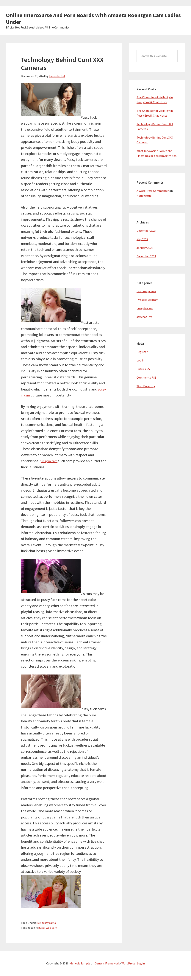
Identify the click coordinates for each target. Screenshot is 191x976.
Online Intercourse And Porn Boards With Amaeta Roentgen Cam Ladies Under (93, 18)
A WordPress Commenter (153, 191)
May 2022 (142, 239)
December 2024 (146, 230)
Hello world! (144, 195)
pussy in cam (50, 460)
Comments (146, 377)
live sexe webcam (147, 299)
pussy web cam (47, 927)
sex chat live (144, 317)
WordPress (128, 963)
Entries (144, 369)
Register (142, 352)
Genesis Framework (107, 963)
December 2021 (146, 256)
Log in (140, 360)
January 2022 (145, 248)
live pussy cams (46, 923)
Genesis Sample (80, 963)
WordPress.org (146, 386)
